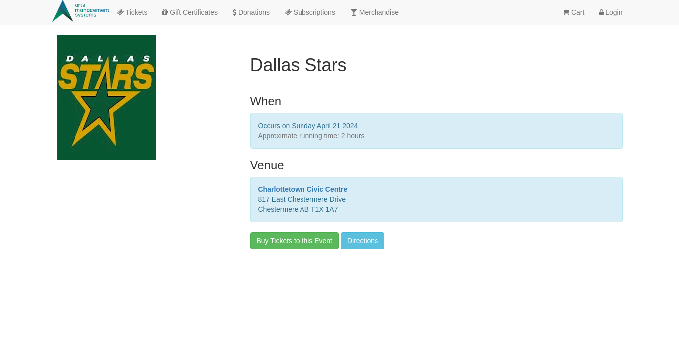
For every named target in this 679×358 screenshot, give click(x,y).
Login (610, 12)
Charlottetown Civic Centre (303, 189)
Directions (362, 241)
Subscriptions (310, 12)
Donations (251, 12)
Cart (573, 12)
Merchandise (374, 12)
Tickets (132, 12)
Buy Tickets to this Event (295, 241)
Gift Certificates (190, 12)
